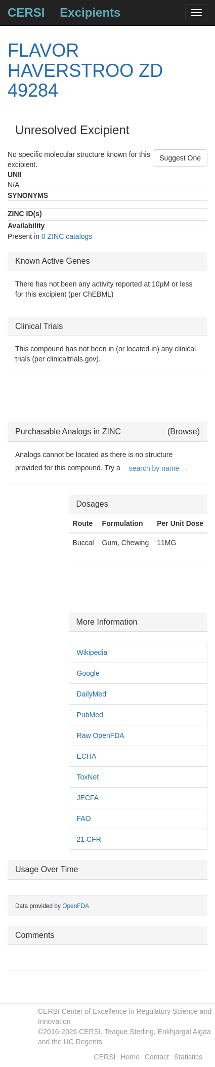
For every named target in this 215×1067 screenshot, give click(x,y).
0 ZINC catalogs (66, 236)
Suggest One (180, 158)
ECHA (87, 756)
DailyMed (91, 694)
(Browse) (183, 431)
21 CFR (89, 839)
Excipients (90, 12)
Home (129, 1057)
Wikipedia (92, 652)
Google (88, 673)
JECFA (88, 798)
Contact (157, 1057)
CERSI (26, 12)
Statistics (188, 1057)
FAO (84, 818)
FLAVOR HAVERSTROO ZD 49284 (85, 70)
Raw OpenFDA (100, 735)
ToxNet (88, 777)
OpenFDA (75, 906)
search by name (154, 468)
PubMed (90, 715)
